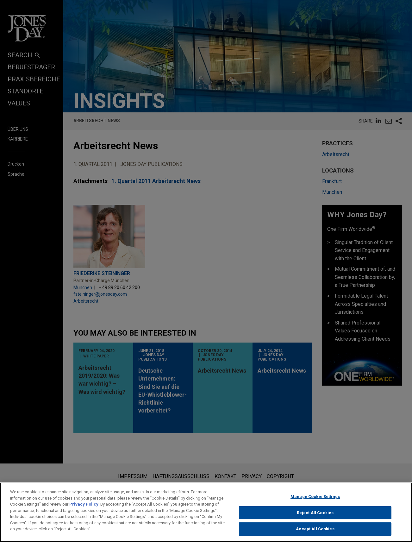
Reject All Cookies (315, 515)
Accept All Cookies (315, 531)
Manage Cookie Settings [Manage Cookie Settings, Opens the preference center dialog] (315, 499)
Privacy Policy (83, 506)
